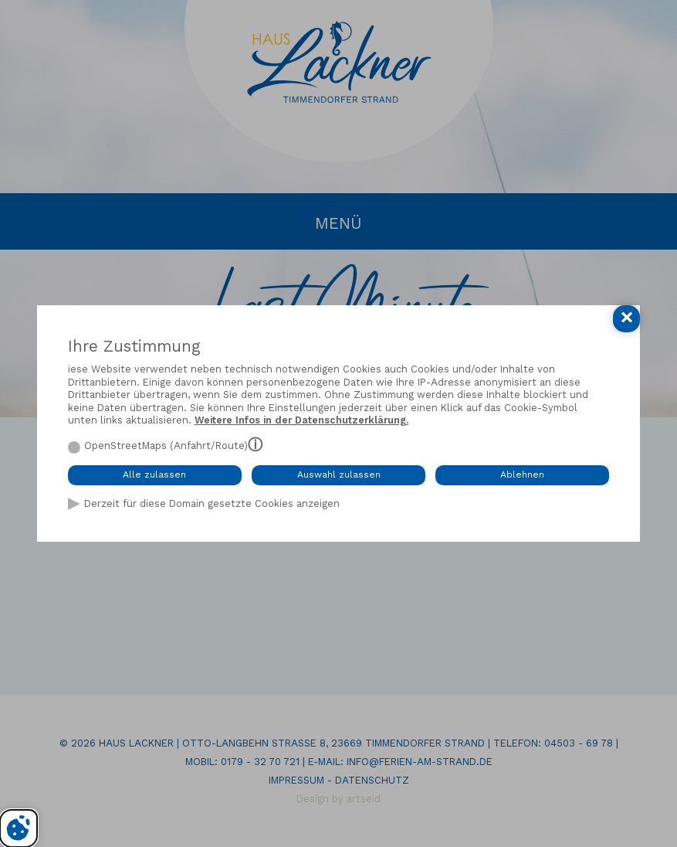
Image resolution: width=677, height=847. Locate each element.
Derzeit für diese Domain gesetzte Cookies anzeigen (212, 503)
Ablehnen (522, 474)
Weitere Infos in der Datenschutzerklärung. (301, 420)
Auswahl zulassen (339, 474)
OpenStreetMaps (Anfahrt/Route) (166, 445)
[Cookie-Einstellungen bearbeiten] (18, 828)
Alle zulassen (154, 474)
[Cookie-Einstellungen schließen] (626, 318)
